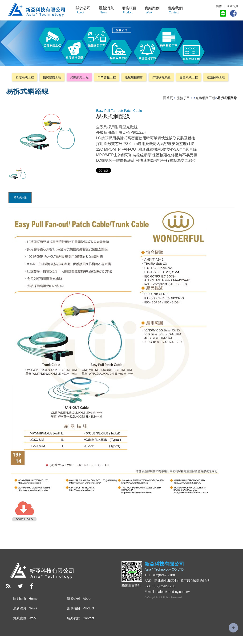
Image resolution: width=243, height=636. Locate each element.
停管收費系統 (161, 77)
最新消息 (106, 10)
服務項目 (129, 10)
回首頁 (168, 98)
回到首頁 (232, 6)
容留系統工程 (188, 77)
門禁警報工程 (106, 77)
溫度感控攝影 (134, 77)
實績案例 (152, 10)
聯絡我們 (175, 10)
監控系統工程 (25, 77)
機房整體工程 (52, 77)
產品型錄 (20, 197)
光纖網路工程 (79, 77)
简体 (219, 6)
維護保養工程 (216, 77)
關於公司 (83, 10)
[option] (17, 173)
